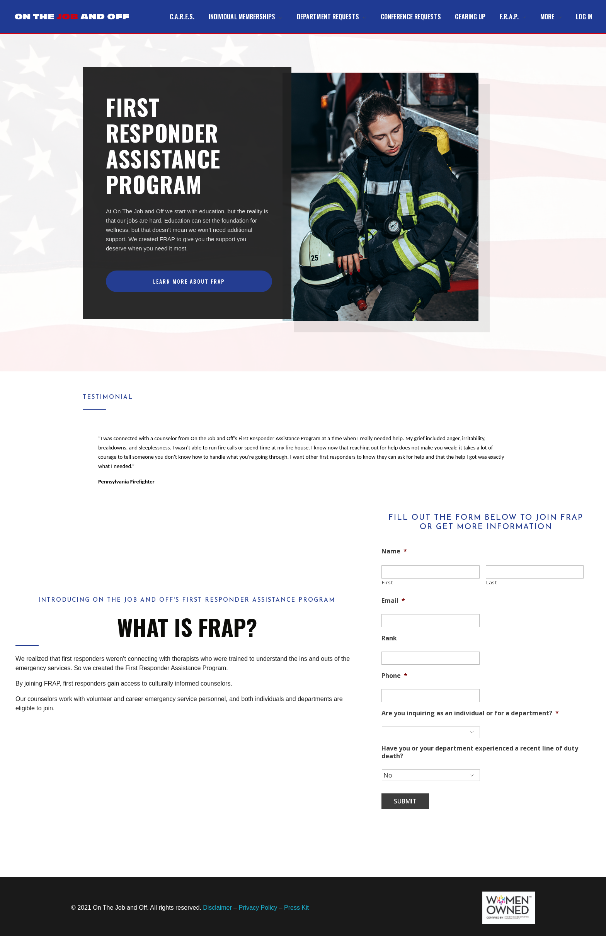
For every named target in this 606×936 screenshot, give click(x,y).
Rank (389, 638)
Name (394, 551)
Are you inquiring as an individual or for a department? (470, 713)
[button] (189, 281)
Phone (394, 676)
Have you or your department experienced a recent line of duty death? (479, 752)
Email (393, 601)
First (387, 582)
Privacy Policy (258, 907)
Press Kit (296, 907)
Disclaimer (217, 907)
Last (491, 582)
